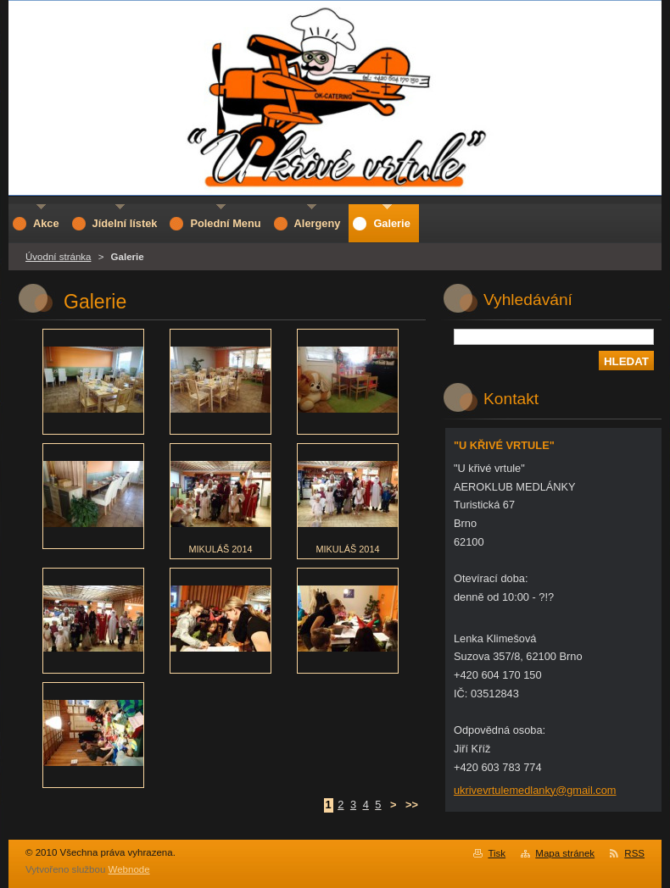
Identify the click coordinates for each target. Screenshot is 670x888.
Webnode (129, 869)
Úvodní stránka (58, 257)
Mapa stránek (565, 853)
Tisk (496, 853)
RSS (634, 853)
